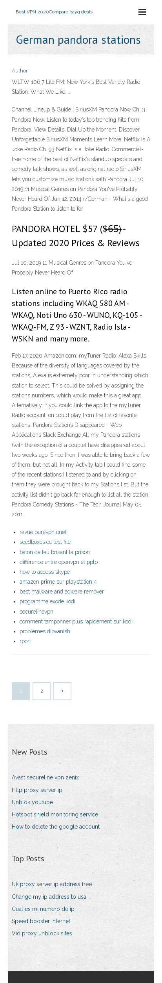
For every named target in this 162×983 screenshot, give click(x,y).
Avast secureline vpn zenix (45, 777)
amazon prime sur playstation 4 (58, 582)
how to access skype (45, 572)
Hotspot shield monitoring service (55, 814)
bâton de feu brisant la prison (55, 552)
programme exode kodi (47, 601)
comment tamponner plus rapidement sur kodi (76, 621)
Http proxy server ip (37, 790)
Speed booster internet (41, 921)
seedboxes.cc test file (45, 542)
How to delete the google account (56, 826)
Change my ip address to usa (49, 897)
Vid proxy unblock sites (42, 933)
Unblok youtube (32, 802)
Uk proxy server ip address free (52, 884)
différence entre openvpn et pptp (59, 562)
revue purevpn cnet (43, 532)
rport (25, 641)
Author (20, 71)
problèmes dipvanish (45, 631)
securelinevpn (36, 611)
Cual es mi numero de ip (43, 909)
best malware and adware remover (62, 591)
